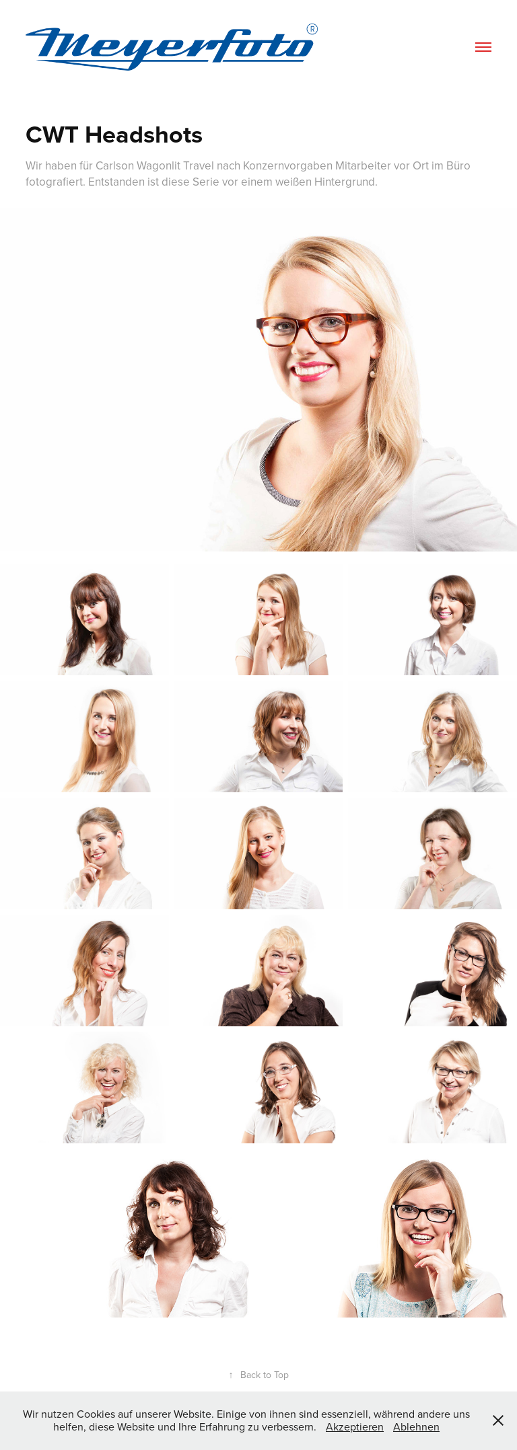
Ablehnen (416, 1426)
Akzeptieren (355, 1426)
